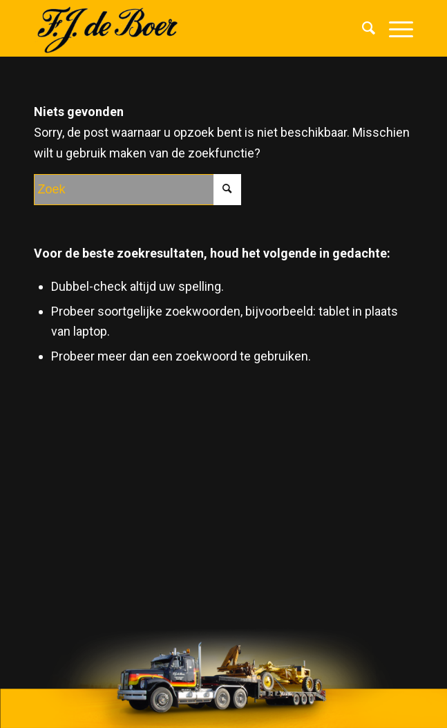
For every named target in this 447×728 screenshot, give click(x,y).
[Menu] (394, 28)
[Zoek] (362, 28)
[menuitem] (362, 28)
